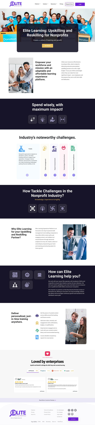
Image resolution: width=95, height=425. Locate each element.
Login (80, 4)
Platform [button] (37, 4)
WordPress (60, 421)
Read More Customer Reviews (47, 400)
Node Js (54, 421)
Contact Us (59, 416)
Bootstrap (48, 421)
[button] (13, 382)
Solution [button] (45, 4)
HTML (39, 421)
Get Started (47, 45)
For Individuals (60, 410)
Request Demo (69, 4)
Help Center (59, 414)
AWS (43, 421)
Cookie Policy (47, 414)
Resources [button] (53, 4)
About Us (33, 414)
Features (33, 410)
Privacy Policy (47, 412)
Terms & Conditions (48, 410)
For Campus (60, 412)
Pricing (61, 4)
